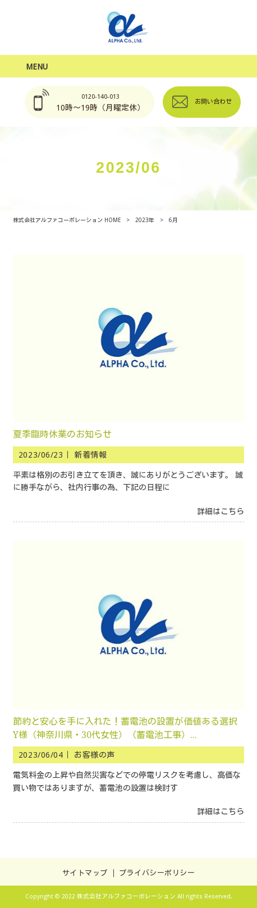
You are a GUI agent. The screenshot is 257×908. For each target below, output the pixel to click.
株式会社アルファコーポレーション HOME (67, 220)
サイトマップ (85, 873)
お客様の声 (94, 754)
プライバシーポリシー (157, 873)
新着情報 (90, 454)
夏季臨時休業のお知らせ (62, 434)
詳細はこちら (220, 511)
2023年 (144, 220)
